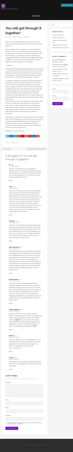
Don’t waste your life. (58, 37)
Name (7, 400)
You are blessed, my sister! (60, 47)
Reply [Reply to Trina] (10, 215)
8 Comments (26, 37)
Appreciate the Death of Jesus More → (37, 149)
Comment (8, 382)
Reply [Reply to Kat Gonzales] (10, 303)
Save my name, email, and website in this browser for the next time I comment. (24, 423)
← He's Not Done (6, 149)
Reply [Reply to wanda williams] (10, 329)
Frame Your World (57, 35)
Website (8, 415)
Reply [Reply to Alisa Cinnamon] (10, 273)
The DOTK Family (17, 37)
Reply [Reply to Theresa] (10, 241)
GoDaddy (49, 444)
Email (7, 407)
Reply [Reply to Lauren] (10, 369)
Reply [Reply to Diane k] (10, 351)
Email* (60, 97)
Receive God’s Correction (60, 45)
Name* (60, 91)
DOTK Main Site (67, 5)
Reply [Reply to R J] (10, 180)
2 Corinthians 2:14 (19, 131)
